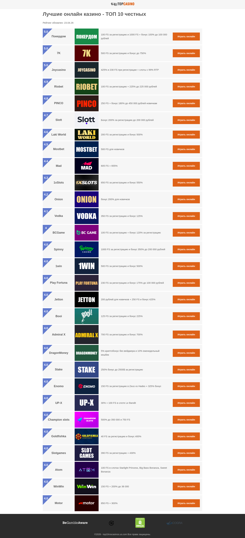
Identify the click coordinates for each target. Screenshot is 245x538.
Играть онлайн (186, 36)
